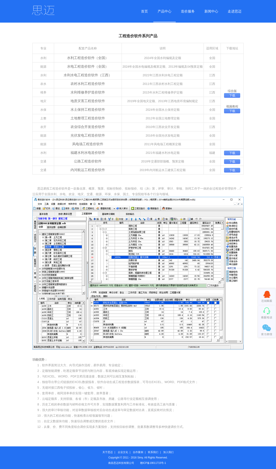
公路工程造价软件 (88, 161)
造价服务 (188, 11)
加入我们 (168, 452)
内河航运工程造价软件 (88, 170)
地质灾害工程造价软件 (88, 101)
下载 (232, 95)
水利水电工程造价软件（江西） (88, 75)
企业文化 (123, 452)
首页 (144, 11)
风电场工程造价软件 (87, 144)
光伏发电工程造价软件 (88, 135)
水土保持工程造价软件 (88, 109)
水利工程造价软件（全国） (87, 58)
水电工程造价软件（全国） (87, 66)
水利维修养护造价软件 (88, 92)
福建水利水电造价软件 (88, 152)
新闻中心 (211, 11)
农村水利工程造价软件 (88, 84)
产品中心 (164, 11)
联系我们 (153, 452)
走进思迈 (235, 11)
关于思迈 (107, 452)
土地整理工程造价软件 (88, 118)
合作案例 (138, 452)
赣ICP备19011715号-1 (153, 462)
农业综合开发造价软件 (88, 127)
